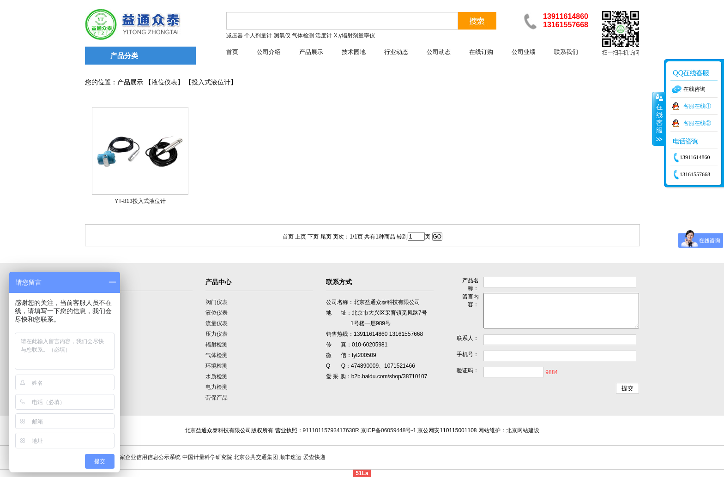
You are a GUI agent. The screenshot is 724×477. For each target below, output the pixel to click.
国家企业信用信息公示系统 (147, 457)
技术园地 (354, 51)
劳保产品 (216, 397)
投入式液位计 (211, 82)
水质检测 (216, 376)
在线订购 (481, 51)
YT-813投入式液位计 (140, 201)
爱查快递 (314, 457)
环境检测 (216, 366)
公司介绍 (269, 51)
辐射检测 (216, 344)
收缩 (658, 118)
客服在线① (697, 106)
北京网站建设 (522, 430)
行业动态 (396, 51)
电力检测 (216, 387)
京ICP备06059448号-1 (388, 430)
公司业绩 (524, 51)
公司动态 (439, 51)
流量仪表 (216, 323)
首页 (232, 51)
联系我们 (566, 51)
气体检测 (216, 355)
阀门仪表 (216, 302)
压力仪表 (216, 334)
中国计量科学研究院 (207, 457)
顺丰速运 (290, 457)
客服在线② (697, 123)
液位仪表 (164, 82)
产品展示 (311, 51)
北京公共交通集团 (256, 457)
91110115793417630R (331, 430)
